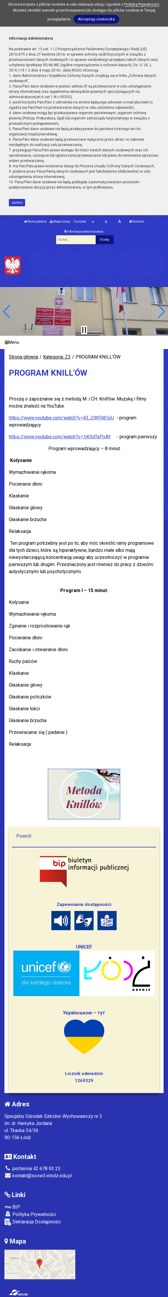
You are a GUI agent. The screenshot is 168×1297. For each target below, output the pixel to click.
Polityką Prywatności (141, 4)
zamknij (17, 202)
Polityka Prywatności (30, 1214)
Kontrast (136, 221)
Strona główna (35, 221)
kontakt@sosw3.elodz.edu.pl (38, 1175)
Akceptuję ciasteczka (96, 19)
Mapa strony (60, 221)
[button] (7, 311)
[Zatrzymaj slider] (84, 330)
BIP (12, 1207)
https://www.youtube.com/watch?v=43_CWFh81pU (61, 418)
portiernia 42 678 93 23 (32, 1168)
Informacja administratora (84, 231)
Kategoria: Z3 (57, 357)
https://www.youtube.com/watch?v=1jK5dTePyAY (60, 437)
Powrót (23, 836)
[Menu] (84, 342)
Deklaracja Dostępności (32, 1222)
